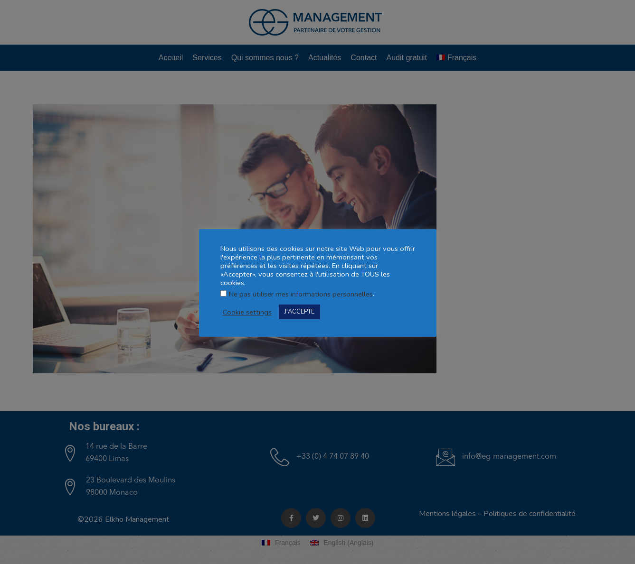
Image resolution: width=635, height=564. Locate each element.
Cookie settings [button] (247, 312)
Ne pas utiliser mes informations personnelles (301, 294)
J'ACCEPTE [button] (299, 311)
